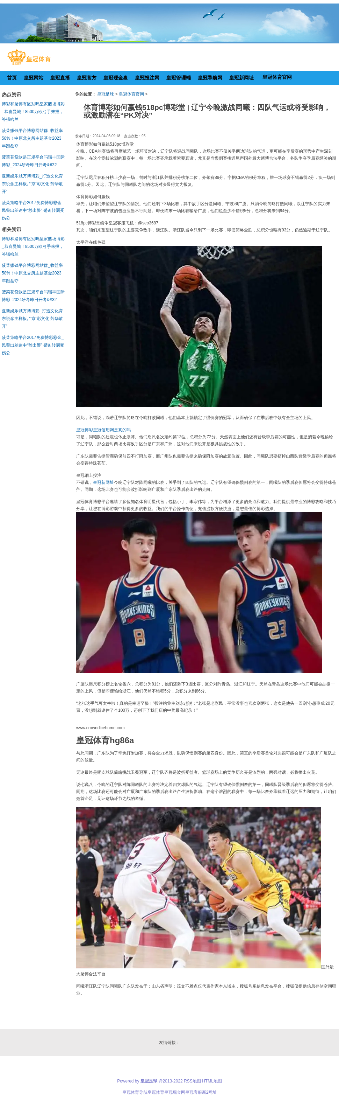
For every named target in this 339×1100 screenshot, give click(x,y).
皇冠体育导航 (134, 1092)
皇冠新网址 (103, 482)
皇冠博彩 (84, 429)
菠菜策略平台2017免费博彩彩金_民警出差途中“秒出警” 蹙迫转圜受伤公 (33, 210)
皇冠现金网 (174, 1092)
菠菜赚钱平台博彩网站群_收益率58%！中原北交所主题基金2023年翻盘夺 (32, 138)
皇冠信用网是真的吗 (112, 429)
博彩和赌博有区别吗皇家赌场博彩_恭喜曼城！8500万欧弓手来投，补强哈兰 (33, 112)
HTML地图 (212, 1081)
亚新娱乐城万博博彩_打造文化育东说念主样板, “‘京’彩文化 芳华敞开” (32, 184)
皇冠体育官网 (131, 94)
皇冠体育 (155, 1092)
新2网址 (209, 1092)
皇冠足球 (105, 94)
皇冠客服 (193, 1092)
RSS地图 (192, 1081)
